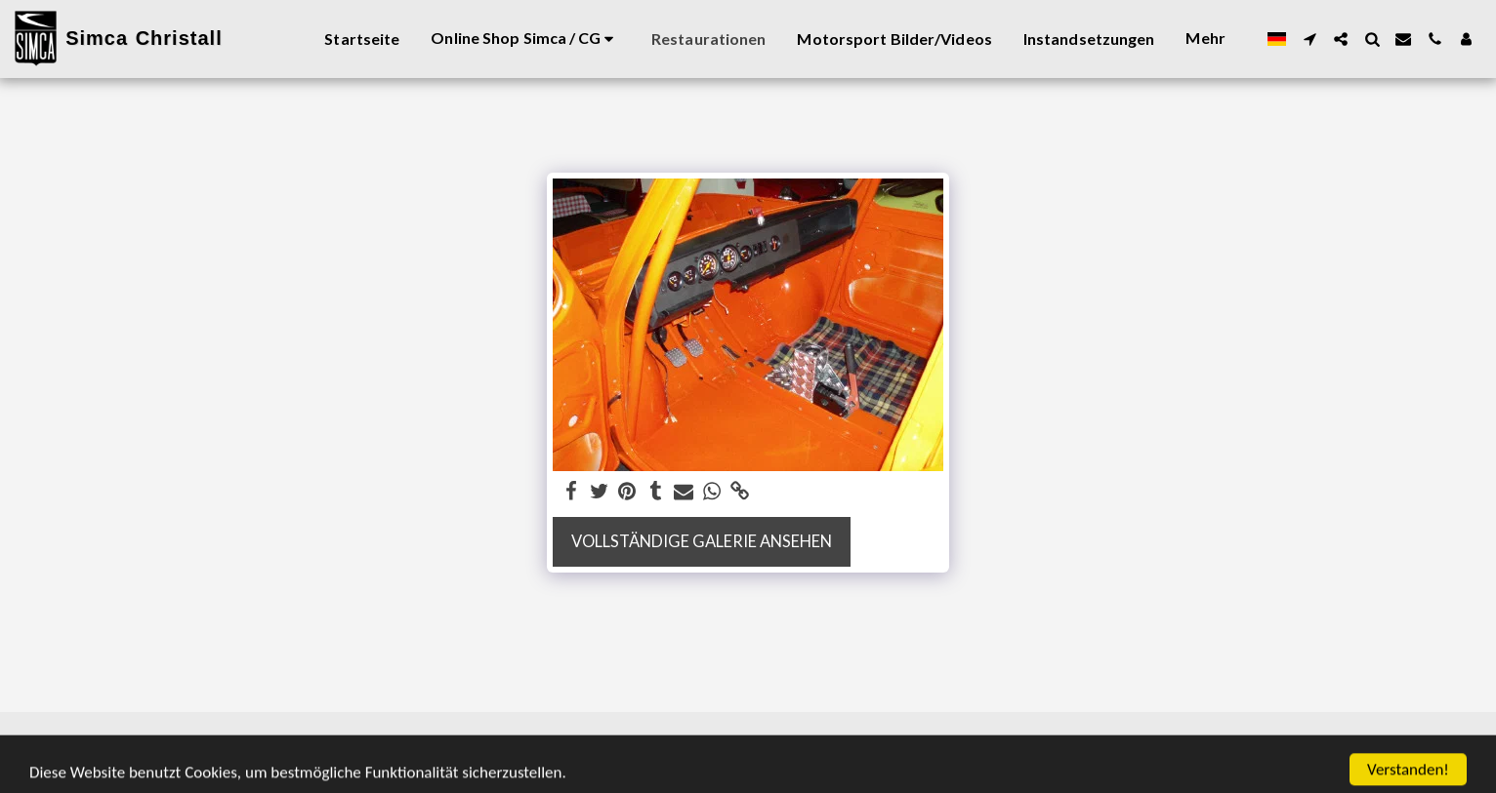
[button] (1309, 39)
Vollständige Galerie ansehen (701, 541)
